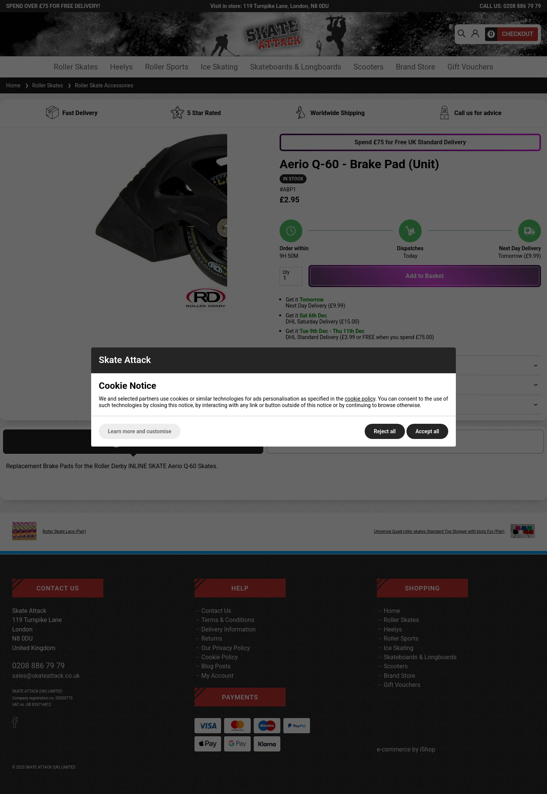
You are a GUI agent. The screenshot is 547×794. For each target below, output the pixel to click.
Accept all (427, 431)
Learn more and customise (139, 431)
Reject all (385, 431)
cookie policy (360, 399)
